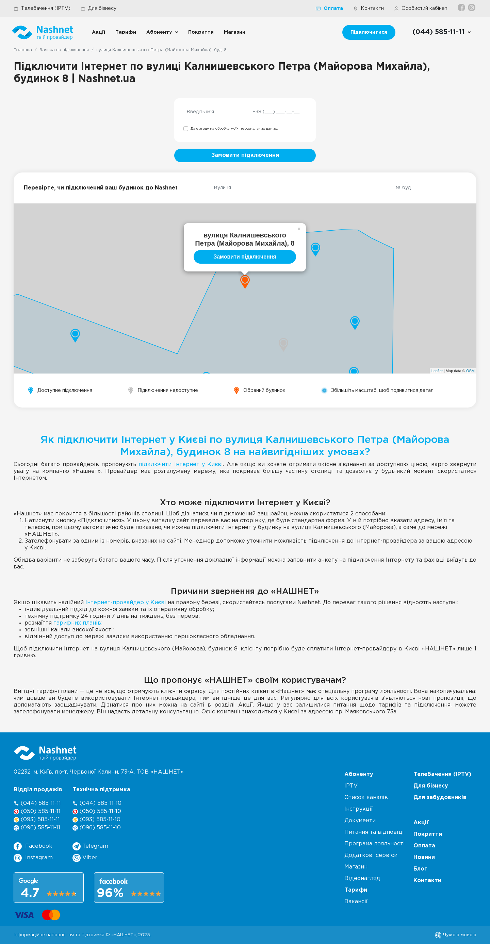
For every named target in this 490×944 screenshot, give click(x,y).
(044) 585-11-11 (37, 803)
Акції (98, 32)
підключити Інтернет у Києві (180, 464)
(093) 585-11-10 (96, 820)
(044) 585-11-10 (96, 803)
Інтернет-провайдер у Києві (125, 602)
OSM (470, 371)
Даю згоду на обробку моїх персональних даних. (234, 128)
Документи (360, 820)
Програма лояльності (374, 843)
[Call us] (442, 32)
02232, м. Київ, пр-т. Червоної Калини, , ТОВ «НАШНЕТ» (99, 772)
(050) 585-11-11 (37, 811)
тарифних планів (77, 623)
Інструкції (358, 809)
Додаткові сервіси (370, 855)
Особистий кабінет (420, 8)
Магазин (234, 32)
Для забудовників (440, 797)
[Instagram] (472, 7)
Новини (424, 857)
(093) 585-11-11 (37, 820)
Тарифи (125, 32)
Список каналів (366, 797)
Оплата (329, 8)
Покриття (201, 32)
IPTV (351, 786)
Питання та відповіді (374, 832)
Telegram (90, 846)
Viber (84, 858)
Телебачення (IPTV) (42, 8)
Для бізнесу (98, 8)
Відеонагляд (362, 878)
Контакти (368, 8)
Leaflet (437, 371)
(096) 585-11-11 (37, 828)
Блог (420, 869)
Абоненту (159, 32)
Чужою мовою (455, 935)
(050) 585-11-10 (96, 811)
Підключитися (368, 32)
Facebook (33, 846)
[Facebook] (462, 7)
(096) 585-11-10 (96, 828)
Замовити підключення (245, 155)
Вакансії (356, 901)
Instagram (33, 858)
